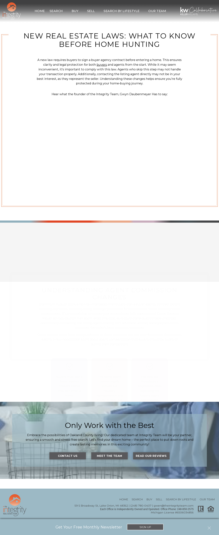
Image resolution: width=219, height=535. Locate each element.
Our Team (207, 499)
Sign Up (145, 527)
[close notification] (209, 527)
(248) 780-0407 (140, 505)
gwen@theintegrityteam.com (174, 505)
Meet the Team (109, 455)
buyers (102, 64)
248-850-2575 (185, 509)
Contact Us (68, 455)
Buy (149, 499)
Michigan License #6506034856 (172, 512)
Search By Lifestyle (181, 499)
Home (40, 10)
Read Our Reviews (151, 455)
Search (137, 499)
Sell (159, 499)
